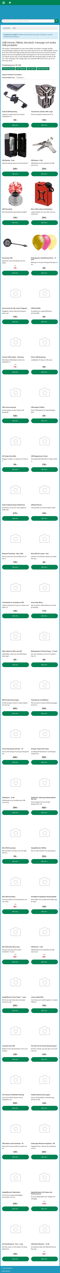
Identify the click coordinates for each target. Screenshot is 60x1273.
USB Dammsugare (8, 68)
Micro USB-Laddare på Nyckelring (41, 209)
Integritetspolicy (6, 1271)
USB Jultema (32, 68)
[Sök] (56, 21)
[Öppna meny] (4, 2)
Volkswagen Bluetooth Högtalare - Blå (43, 1143)
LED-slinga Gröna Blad (9, 456)
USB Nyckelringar (43, 68)
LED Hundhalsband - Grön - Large (12, 1244)
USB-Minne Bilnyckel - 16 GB (40, 1244)
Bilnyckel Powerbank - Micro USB (12, 553)
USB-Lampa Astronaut (9, 407)
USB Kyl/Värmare (36, 505)
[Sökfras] (28, 21)
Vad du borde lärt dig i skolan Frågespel (14, 308)
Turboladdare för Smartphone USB (13, 602)
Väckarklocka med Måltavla (39, 700)
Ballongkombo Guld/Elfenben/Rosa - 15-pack (43, 258)
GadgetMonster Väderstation (11, 1192)
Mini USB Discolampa (9, 848)
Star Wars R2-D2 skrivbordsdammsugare (44, 1046)
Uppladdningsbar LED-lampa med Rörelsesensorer (41, 1193)
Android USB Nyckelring (9, 111)
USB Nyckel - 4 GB (37, 947)
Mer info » (15, 125)
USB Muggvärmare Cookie (39, 456)
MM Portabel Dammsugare (10, 700)
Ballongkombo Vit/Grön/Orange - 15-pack (44, 651)
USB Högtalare (20, 68)
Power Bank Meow (37, 602)
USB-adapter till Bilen (38, 407)
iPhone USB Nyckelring (38, 357)
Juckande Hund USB (8, 1046)
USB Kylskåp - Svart (8, 160)
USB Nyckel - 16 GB (8, 797)
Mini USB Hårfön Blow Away (11, 947)
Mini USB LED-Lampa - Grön (40, 553)
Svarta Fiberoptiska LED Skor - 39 (12, 749)
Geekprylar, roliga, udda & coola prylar (30, 11)
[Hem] (9, 2)
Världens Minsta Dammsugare (40, 1095)
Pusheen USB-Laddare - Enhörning (13, 357)
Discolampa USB (7, 258)
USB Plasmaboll (7, 209)
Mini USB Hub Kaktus (8, 897)
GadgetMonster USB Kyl (38, 848)
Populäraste (20, 77)
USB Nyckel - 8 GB (37, 160)
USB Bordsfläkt (36, 308)
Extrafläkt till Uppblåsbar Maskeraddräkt (43, 897)
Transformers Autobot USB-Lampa (42, 111)
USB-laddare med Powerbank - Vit (12, 1143)
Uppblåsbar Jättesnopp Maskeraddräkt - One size (43, 798)
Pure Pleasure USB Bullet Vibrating (13, 1095)
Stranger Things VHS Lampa (40, 749)
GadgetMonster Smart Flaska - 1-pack (14, 997)
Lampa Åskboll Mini (37, 997)
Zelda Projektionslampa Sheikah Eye (13, 505)
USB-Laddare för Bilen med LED (12, 651)
